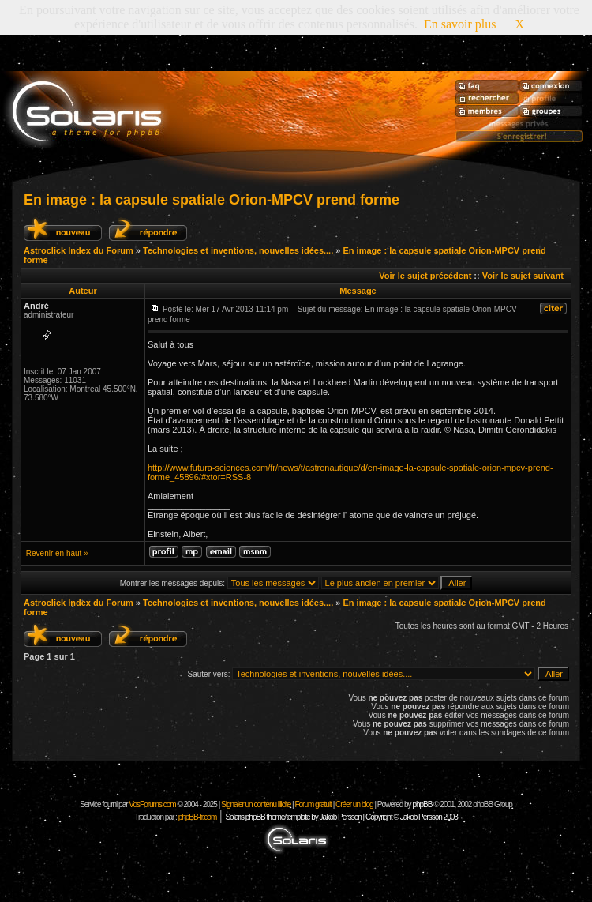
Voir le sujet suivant (523, 275)
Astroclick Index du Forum (78, 250)
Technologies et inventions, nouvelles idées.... (238, 250)
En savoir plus (460, 24)
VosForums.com (153, 804)
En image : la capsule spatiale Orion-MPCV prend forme (211, 200)
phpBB (422, 804)
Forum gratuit (312, 804)
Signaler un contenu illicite (255, 804)
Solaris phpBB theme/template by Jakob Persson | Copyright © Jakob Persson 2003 (341, 817)
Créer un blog (354, 804)
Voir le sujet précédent (425, 275)
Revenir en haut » (57, 553)
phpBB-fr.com (197, 817)
